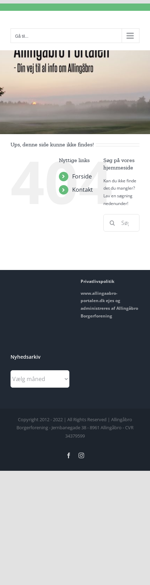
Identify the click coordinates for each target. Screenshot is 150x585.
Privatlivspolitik (97, 281)
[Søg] (112, 223)
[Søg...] (121, 223)
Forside (82, 176)
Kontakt (82, 189)
